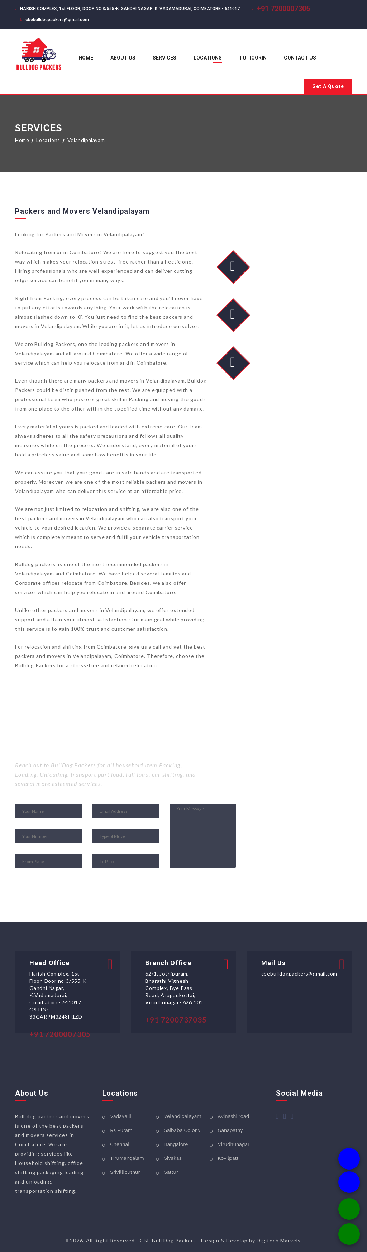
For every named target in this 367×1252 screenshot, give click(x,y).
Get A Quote (328, 86)
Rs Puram (121, 1130)
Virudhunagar (234, 1144)
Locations (208, 58)
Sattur (171, 1172)
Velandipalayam (183, 1116)
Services (164, 58)
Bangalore (176, 1144)
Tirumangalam (127, 1158)
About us (122, 58)
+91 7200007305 (283, 8)
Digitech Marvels (279, 1240)
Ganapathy (230, 1130)
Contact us (300, 58)
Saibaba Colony (182, 1130)
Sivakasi (173, 1158)
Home (85, 58)
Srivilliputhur (125, 1172)
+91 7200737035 (175, 1019)
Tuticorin (253, 58)
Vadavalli (121, 1116)
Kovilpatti (229, 1158)
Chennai (119, 1144)
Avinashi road (233, 1116)
